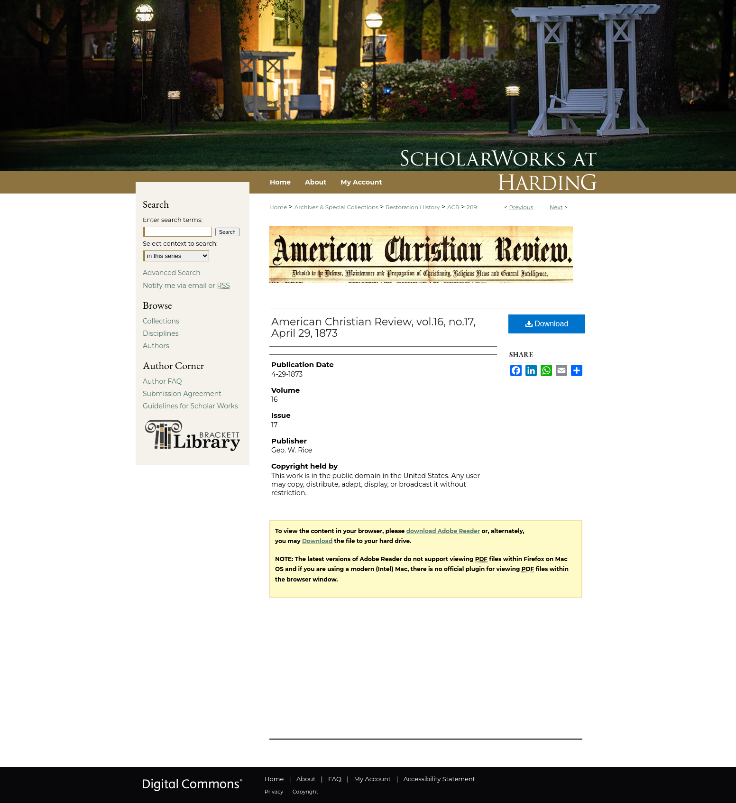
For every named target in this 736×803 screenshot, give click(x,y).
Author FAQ (162, 381)
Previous (521, 207)
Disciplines (160, 333)
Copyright (305, 791)
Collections (161, 321)
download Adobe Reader (443, 531)
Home (278, 207)
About (305, 779)
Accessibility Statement (439, 779)
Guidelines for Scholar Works (190, 406)
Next (556, 207)
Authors (156, 346)
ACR (453, 207)
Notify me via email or (186, 285)
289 (472, 207)
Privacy (274, 791)
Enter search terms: (172, 219)
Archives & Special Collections (336, 207)
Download (547, 324)
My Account (372, 779)
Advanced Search (172, 272)
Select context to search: (180, 243)
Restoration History (413, 207)
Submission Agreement (182, 393)
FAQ (334, 779)
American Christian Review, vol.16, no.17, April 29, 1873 (373, 327)
